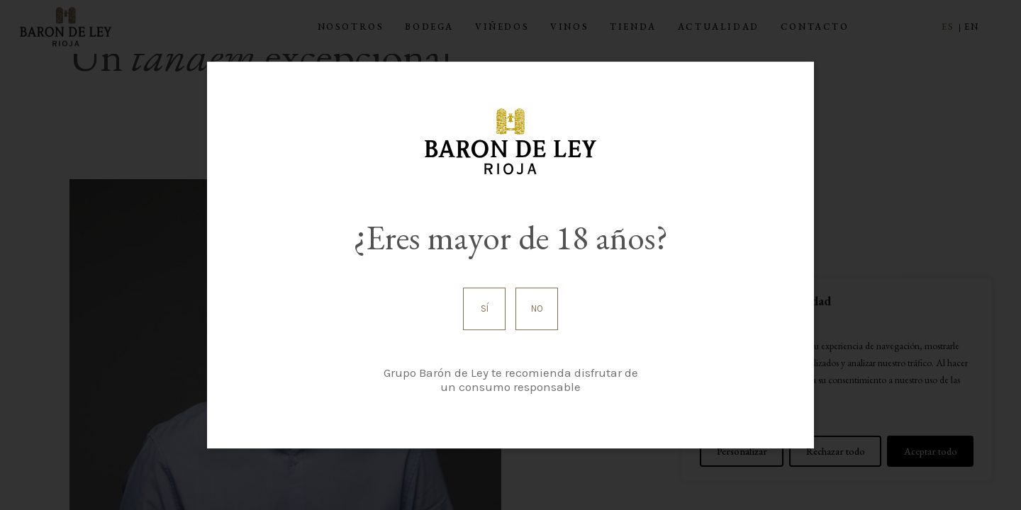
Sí (485, 308)
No (537, 308)
